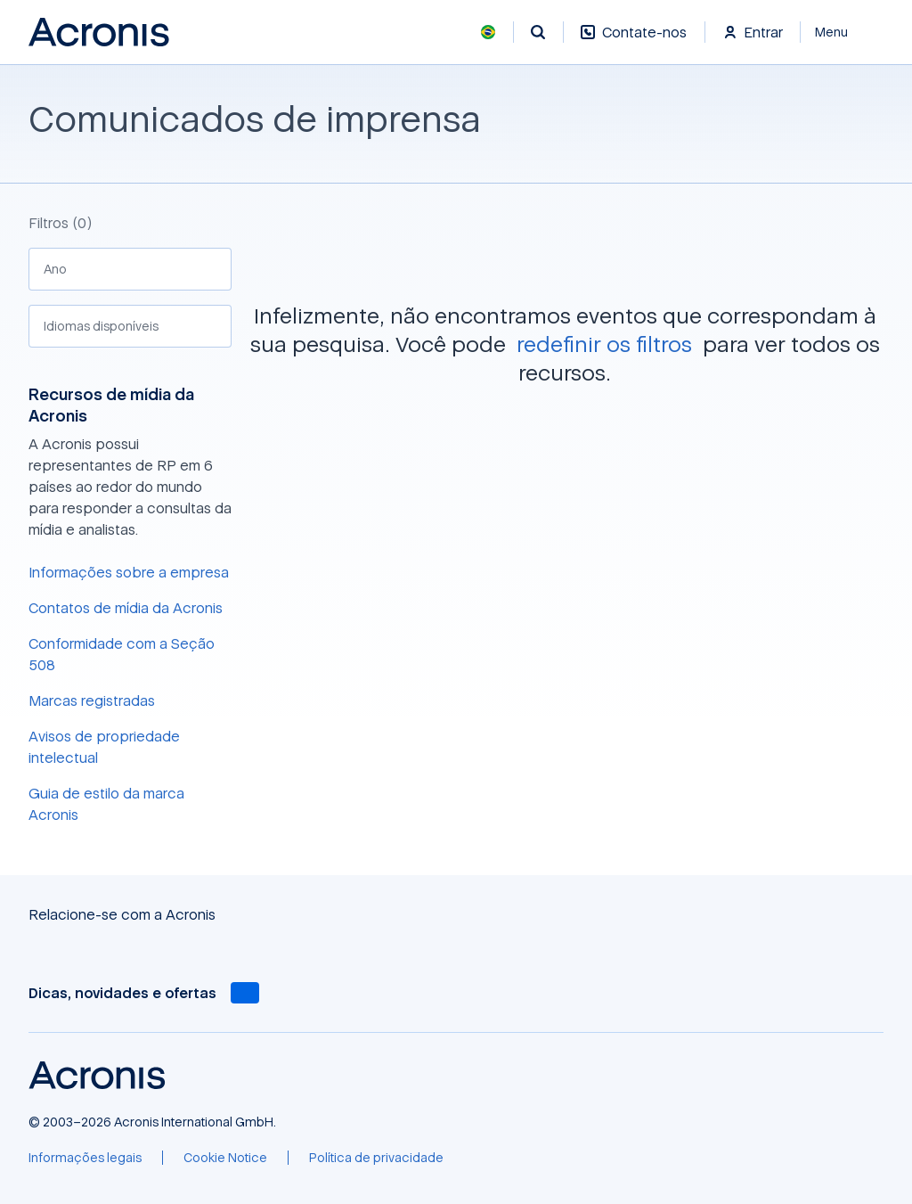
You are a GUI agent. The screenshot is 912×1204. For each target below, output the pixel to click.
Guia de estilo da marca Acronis (106, 803)
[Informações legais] (85, 1157)
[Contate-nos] (634, 41)
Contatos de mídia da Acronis (125, 608)
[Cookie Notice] (225, 1157)
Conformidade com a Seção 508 (121, 654)
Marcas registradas (91, 700)
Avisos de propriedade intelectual (104, 746)
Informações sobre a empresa (128, 572)
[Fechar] (842, 32)
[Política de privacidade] (376, 1157)
